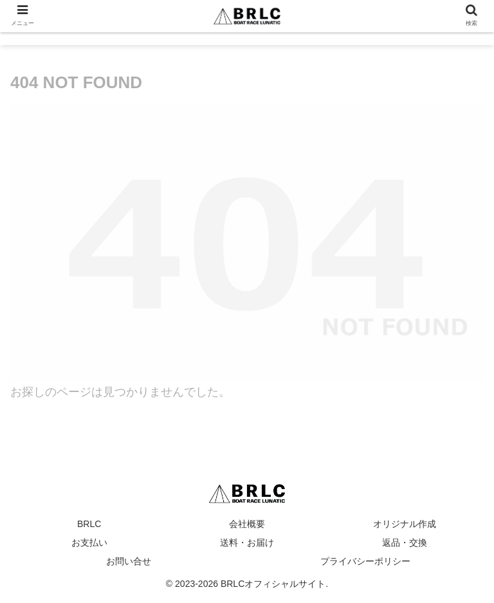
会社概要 (247, 524)
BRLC (89, 524)
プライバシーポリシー (365, 561)
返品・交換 (404, 542)
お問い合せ (128, 561)
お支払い (89, 542)
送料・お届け (247, 542)
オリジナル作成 (404, 524)
